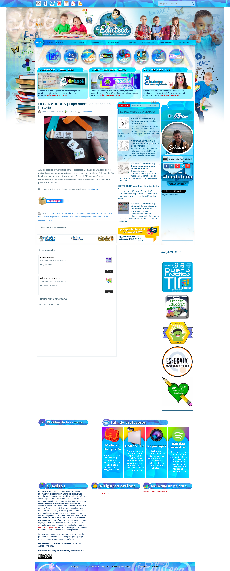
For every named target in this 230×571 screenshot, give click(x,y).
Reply (109, 271)
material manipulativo (83, 217)
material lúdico (68, 217)
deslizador (91, 213)
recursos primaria (45, 220)
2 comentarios (86, 112)
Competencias (79, 41)
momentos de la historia (102, 217)
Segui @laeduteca (169, 194)
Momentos (150, 41)
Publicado (152, 105)
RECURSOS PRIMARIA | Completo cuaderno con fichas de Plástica (143, 166)
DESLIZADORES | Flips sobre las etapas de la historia (76, 105)
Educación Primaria (104, 213)
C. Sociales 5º (68, 213)
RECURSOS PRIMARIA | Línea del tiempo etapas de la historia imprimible (144, 206)
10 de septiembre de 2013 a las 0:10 (53, 281)
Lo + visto (123, 105)
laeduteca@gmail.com (47, 527)
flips (40, 217)
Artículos (186, 41)
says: (51, 258)
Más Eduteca (138, 105)
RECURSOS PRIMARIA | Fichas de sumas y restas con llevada (143, 121)
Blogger (129, 566)
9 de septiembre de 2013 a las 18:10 (53, 260)
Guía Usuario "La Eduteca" (146, 566)
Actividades (116, 41)
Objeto (134, 41)
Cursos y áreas (56, 41)
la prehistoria (55, 217)
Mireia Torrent (48, 278)
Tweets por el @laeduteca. (155, 491)
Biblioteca (168, 41)
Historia (46, 217)
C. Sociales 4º (55, 213)
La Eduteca (104, 493)
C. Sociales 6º (80, 213)
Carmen (44, 257)
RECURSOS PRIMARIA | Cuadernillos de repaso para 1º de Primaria (145, 143)
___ (39, 42)
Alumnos (99, 41)
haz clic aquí (92, 189)
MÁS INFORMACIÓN (57, 95)
